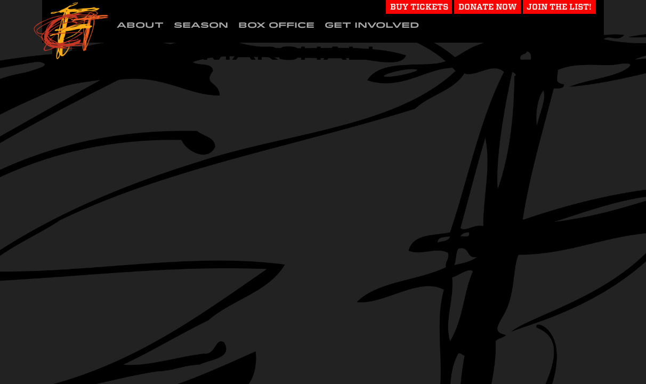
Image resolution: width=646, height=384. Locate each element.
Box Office (276, 25)
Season (201, 25)
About (140, 25)
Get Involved (372, 25)
